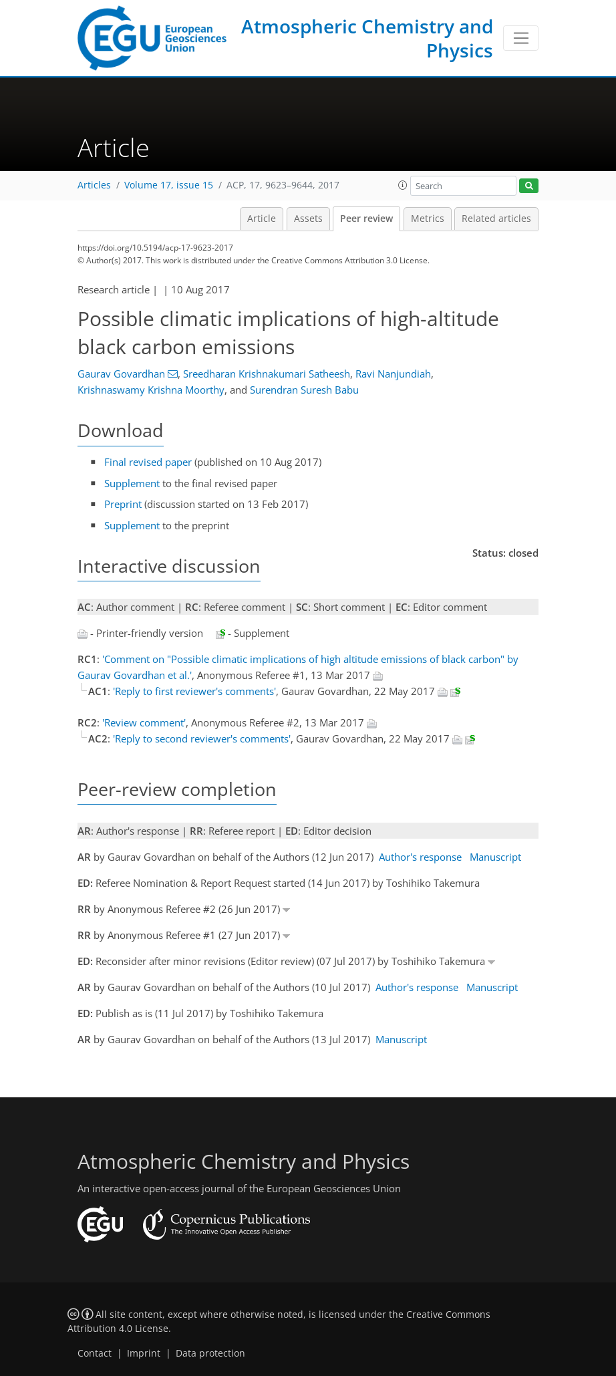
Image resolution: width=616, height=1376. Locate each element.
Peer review (366, 219)
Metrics (427, 219)
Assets (308, 219)
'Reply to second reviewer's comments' (202, 738)
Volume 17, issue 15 (168, 185)
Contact (95, 1353)
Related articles (496, 219)
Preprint (123, 504)
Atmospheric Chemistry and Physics (367, 38)
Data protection (210, 1353)
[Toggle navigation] (520, 38)
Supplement (132, 483)
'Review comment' (144, 722)
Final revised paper (148, 461)
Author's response (420, 856)
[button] (403, 185)
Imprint (143, 1353)
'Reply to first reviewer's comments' (194, 691)
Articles (94, 185)
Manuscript (495, 856)
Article (261, 219)
